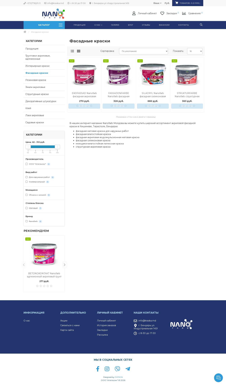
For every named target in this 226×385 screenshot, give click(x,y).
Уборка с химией (38, 195)
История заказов (106, 325)
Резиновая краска (35, 80)
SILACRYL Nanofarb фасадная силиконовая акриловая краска (153, 95)
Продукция (79, 25)
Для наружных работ (40, 177)
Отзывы (146, 25)
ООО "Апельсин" (38, 164)
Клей (28, 108)
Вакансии (164, 25)
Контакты (183, 25)
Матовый (34, 208)
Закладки (102, 330)
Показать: (178, 51)
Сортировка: (107, 51)
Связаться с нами (70, 325)
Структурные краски (37, 94)
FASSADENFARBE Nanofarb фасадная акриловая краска (118, 95)
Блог (130, 25)
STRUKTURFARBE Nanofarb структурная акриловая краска (187, 95)
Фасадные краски (36, 73)
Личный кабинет (106, 320)
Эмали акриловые (35, 87)
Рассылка (102, 334)
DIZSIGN (119, 377)
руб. (167, 3)
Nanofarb (34, 221)
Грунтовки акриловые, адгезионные (37, 57)
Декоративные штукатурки (40, 101)
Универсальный (37, 181)
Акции (63, 320)
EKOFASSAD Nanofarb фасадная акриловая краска (84, 95)
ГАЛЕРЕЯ (115, 25)
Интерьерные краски (37, 66)
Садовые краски (34, 122)
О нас (27, 320)
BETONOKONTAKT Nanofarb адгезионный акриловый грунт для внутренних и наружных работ (44, 275)
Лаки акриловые (34, 115)
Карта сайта (67, 330)
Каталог (50, 25)
